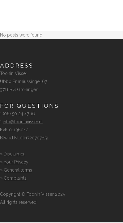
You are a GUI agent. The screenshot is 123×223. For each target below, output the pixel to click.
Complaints (15, 178)
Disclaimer (14, 153)
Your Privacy (16, 162)
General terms (18, 170)
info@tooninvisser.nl (23, 121)
